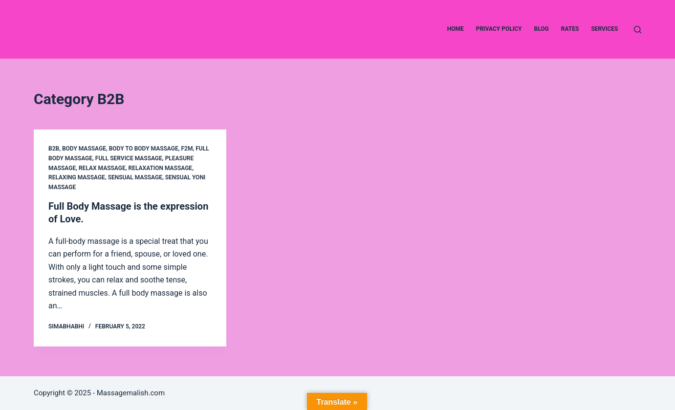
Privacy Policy (499, 28)
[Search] (637, 29)
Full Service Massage (128, 158)
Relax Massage (102, 168)
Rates (570, 28)
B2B (53, 148)
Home (455, 28)
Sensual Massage (135, 177)
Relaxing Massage (76, 177)
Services (604, 28)
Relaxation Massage (161, 168)
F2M (187, 148)
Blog (541, 28)
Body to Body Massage (143, 148)
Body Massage (84, 148)
